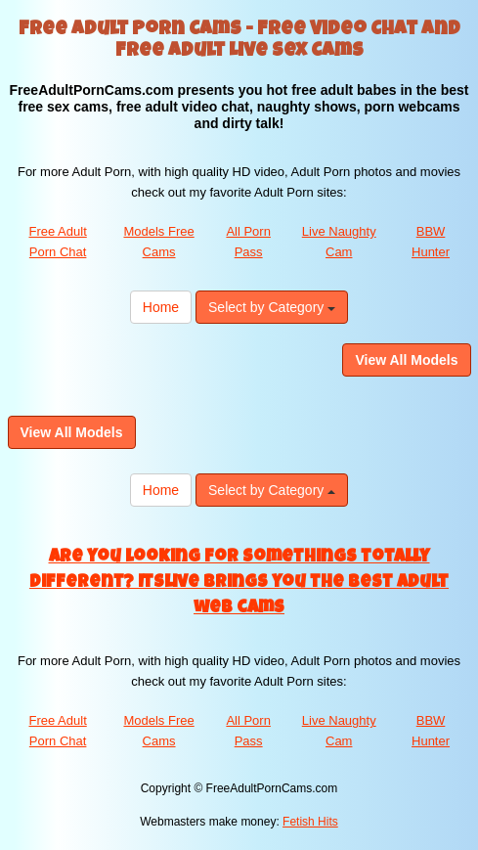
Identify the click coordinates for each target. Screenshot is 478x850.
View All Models (406, 360)
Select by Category (271, 307)
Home (161, 307)
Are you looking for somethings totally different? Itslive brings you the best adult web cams (239, 582)
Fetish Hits (310, 821)
